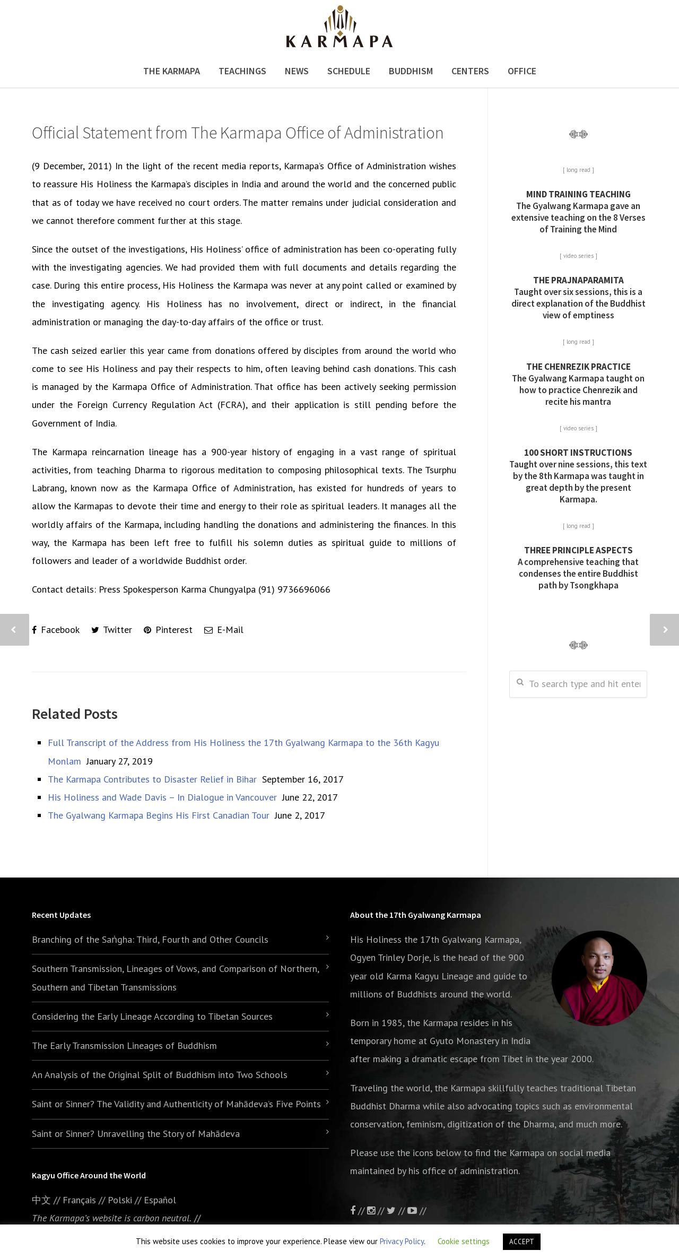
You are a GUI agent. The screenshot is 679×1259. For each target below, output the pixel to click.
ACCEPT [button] (521, 1241)
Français (79, 1200)
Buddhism (411, 71)
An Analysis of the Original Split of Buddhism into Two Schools (160, 1075)
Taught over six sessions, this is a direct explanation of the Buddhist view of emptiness (578, 297)
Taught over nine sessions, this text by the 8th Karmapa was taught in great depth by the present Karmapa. (578, 476)
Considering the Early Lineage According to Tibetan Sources (152, 1016)
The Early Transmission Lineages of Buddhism (124, 1045)
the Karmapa (432, 1023)
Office (522, 71)
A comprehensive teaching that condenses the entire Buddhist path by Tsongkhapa (578, 567)
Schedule (348, 71)
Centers (470, 71)
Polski (120, 1200)
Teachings (242, 71)
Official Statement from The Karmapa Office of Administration (238, 132)
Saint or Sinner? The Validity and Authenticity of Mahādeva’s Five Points (176, 1104)
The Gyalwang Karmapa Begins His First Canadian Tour (158, 815)
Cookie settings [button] (464, 1241)
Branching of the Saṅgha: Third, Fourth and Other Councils (150, 939)
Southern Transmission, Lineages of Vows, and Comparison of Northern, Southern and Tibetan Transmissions (175, 977)
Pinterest (168, 629)
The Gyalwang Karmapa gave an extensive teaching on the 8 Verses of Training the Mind (578, 211)
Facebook (56, 629)
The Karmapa (171, 71)
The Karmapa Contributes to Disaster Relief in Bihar (152, 779)
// (397, 1210)
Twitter (111, 629)
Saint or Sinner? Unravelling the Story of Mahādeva (136, 1133)
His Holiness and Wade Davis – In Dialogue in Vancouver (162, 797)
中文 (41, 1200)
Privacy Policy (402, 1241)
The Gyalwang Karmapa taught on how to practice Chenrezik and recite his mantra (578, 384)
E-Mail (223, 629)
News (297, 71)
